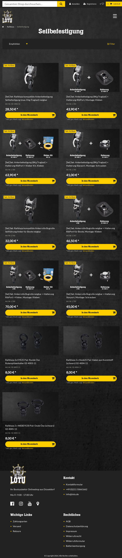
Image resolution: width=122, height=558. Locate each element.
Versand (17, 526)
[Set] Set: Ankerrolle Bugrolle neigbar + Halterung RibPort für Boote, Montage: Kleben (90, 230)
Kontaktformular (74, 484)
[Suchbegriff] (29, 4)
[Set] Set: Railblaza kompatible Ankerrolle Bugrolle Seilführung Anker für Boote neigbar (30, 230)
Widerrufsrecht (73, 536)
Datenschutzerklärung (77, 526)
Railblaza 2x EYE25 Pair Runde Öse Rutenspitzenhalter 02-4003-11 (22, 362)
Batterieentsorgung (75, 546)
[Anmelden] (74, 4)
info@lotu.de (72, 494)
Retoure (17, 531)
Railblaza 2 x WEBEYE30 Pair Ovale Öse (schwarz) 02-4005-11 (29, 427)
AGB (68, 521)
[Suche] (61, 4)
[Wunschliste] (102, 4)
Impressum (71, 531)
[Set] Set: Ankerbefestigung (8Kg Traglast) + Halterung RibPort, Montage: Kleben (87, 98)
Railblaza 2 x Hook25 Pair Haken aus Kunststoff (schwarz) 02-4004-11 (89, 362)
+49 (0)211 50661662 (76, 489)
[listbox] (30, 82)
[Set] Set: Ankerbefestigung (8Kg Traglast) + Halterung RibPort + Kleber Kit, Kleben (26, 164)
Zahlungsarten (20, 521)
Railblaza (10, 27)
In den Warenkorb (37, 115)
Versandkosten (27, 119)
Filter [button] (111, 43)
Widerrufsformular (75, 541)
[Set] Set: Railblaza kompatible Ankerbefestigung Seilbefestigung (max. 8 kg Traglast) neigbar (29, 98)
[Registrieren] (90, 4)
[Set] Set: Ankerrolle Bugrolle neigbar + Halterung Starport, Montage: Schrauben (90, 296)
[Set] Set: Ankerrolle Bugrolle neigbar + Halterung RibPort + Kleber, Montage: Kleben (29, 296)
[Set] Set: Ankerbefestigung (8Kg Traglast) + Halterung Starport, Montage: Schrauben (87, 164)
